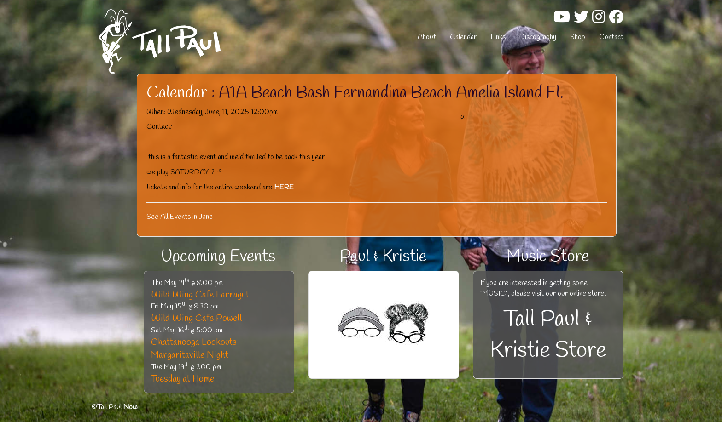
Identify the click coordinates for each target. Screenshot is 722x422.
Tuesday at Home (182, 379)
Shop (577, 37)
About (427, 37)
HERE (284, 187)
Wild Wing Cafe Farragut (200, 295)
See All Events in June (179, 217)
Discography (537, 37)
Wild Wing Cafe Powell (196, 318)
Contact (611, 37)
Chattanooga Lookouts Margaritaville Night (194, 349)
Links (498, 37)
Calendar (463, 37)
